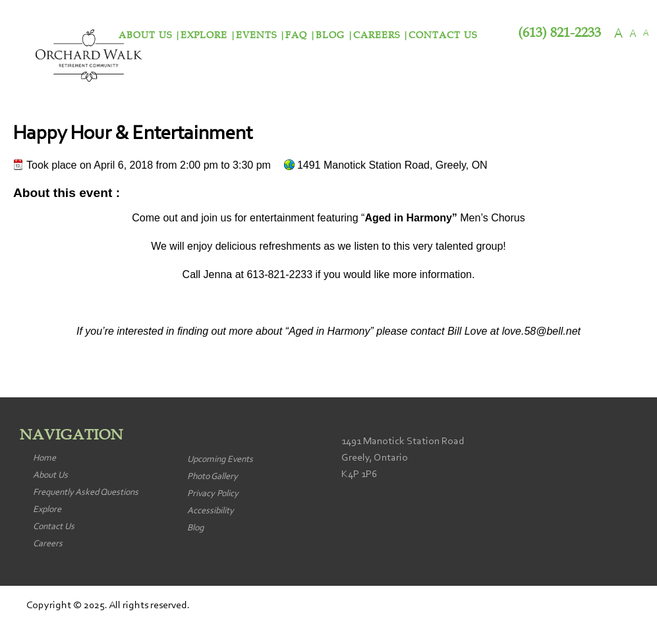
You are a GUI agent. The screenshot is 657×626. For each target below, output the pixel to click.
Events (256, 35)
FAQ (296, 35)
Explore (204, 35)
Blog (330, 35)
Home (44, 458)
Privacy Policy (213, 494)
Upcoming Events (220, 460)
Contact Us (443, 35)
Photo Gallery (212, 477)
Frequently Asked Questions (85, 493)
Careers (376, 35)
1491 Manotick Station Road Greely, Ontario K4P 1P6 (403, 458)
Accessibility (210, 511)
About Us (50, 475)
